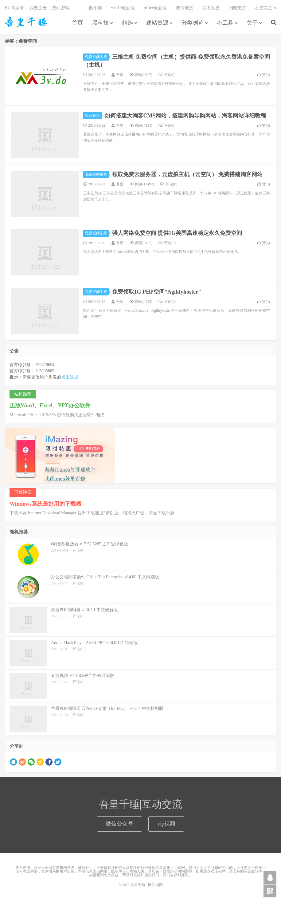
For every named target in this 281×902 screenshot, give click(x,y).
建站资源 (157, 23)
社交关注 (263, 8)
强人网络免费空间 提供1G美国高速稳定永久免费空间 (177, 233)
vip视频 (166, 824)
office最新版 (155, 8)
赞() (263, 75)
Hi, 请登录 (14, 8)
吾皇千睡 (26, 22)
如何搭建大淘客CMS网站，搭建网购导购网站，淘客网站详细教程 (185, 116)
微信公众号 (119, 824)
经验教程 (93, 115)
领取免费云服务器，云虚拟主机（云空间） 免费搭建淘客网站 (187, 174)
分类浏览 (192, 23)
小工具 (225, 23)
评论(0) (167, 75)
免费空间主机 (97, 57)
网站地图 (155, 885)
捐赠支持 (237, 8)
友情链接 (184, 8)
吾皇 (119, 75)
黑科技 (100, 23)
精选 (127, 23)
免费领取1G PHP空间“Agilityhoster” (156, 292)
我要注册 (38, 8)
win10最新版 (123, 8)
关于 (252, 23)
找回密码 (60, 8)
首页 (77, 23)
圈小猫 (95, 8)
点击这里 (69, 377)
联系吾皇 (211, 8)
